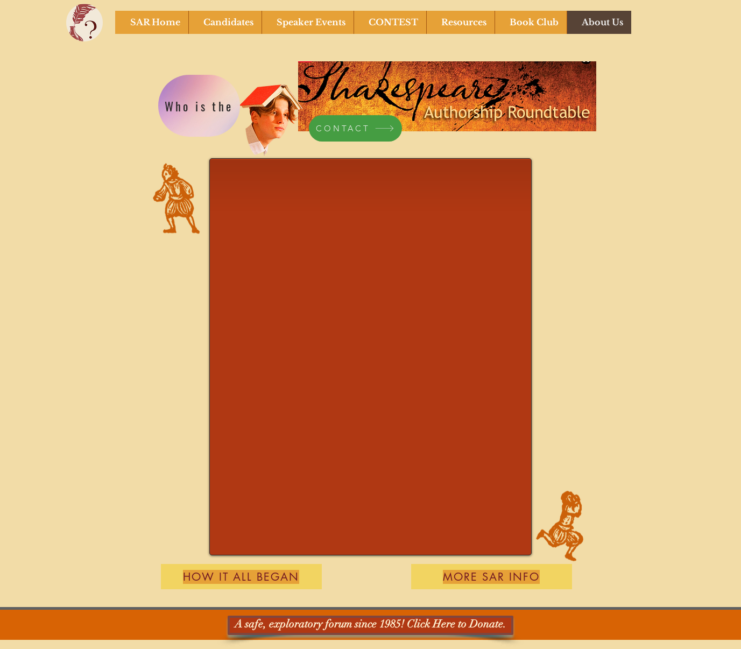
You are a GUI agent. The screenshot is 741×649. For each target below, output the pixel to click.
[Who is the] (199, 106)
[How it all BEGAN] (241, 576)
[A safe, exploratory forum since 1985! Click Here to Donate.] (370, 625)
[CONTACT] (355, 128)
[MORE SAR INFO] (491, 576)
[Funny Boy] (272, 114)
